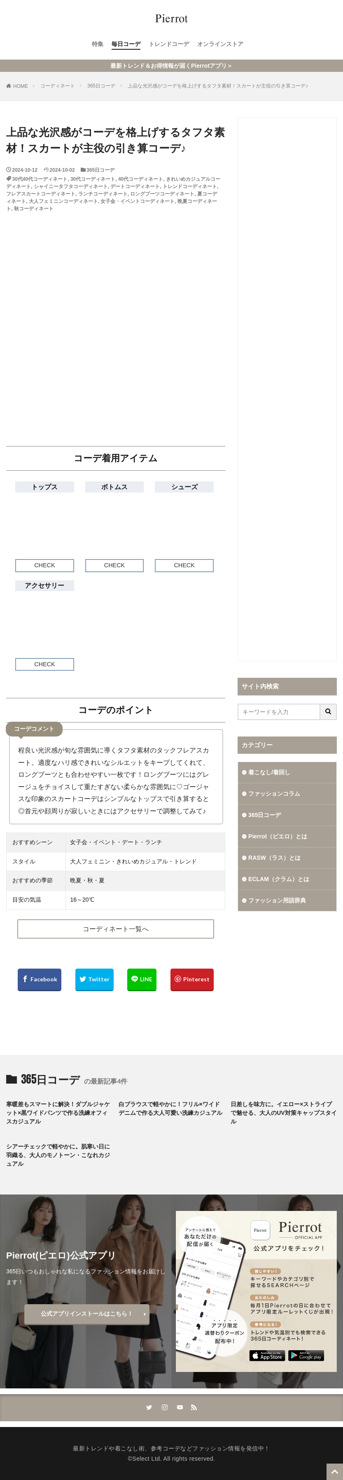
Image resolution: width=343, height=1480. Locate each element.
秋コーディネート (34, 209)
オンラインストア (220, 44)
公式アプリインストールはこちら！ (87, 1313)
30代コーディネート (92, 179)
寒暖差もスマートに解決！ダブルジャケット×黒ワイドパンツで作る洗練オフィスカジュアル (58, 1113)
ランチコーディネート (103, 194)
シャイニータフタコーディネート (71, 186)
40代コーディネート (140, 179)
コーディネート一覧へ (116, 928)
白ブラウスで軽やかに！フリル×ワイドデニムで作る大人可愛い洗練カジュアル (170, 1108)
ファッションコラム (274, 793)
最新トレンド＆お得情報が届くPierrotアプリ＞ (171, 65)
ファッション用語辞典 (277, 900)
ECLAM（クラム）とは (278, 879)
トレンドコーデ (169, 44)
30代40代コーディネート (40, 179)
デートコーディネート (135, 186)
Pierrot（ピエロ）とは (277, 836)
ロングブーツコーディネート (162, 194)
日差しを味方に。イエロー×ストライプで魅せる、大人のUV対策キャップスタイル (283, 1113)
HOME (20, 86)
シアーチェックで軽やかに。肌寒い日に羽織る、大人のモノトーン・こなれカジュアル (58, 1155)
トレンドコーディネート (190, 186)
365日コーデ (101, 86)
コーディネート (57, 86)
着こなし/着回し (269, 772)
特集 (97, 44)
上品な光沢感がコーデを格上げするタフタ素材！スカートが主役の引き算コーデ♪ (218, 86)
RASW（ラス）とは (274, 857)
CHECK (44, 565)
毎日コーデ (126, 44)
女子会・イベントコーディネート (137, 201)
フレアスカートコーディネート (40, 194)
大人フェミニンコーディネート (63, 201)
